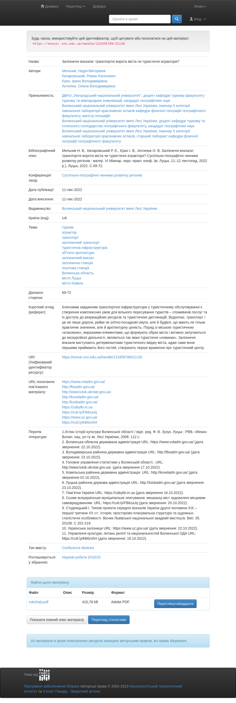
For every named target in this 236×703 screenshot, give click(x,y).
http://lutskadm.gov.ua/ (80, 402)
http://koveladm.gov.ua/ (80, 397)
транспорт (70, 237)
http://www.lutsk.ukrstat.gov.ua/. (87, 392)
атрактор (69, 232)
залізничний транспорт (81, 243)
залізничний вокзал (78, 258)
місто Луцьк (71, 278)
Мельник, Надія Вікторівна (83, 71)
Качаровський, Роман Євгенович (89, 76)
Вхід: (198, 19)
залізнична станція (77, 263)
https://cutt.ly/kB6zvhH (79, 422)
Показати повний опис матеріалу (57, 620)
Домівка (49, 6)
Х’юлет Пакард (55, 691)
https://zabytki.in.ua (77, 407)
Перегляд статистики (108, 620)
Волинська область (78, 273)
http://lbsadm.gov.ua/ (78, 387)
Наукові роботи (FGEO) (81, 557)
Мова (200, 6)
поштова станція (75, 268)
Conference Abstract (78, 548)
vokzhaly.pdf (39, 602)
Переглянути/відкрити (176, 604)
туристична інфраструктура (84, 248)
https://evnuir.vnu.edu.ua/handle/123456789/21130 (102, 357)
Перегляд (75, 6)
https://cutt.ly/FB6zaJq (79, 412)
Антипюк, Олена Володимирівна (88, 86)
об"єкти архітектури (78, 253)
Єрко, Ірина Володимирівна (84, 81)
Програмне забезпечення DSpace (52, 686)
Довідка (99, 6)
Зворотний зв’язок (85, 691)
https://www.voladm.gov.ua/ (83, 382)
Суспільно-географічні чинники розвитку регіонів (102, 175)
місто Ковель (72, 283)
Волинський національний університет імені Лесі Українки (109, 208)
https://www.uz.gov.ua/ (79, 417)
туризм (67, 227)
